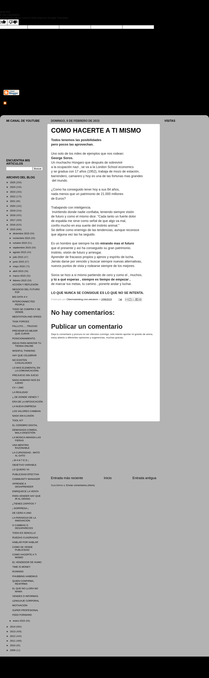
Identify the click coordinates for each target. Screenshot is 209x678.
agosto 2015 (20, 252)
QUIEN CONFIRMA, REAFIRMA (23, 582)
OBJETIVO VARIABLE (24, 465)
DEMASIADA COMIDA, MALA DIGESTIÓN (24, 431)
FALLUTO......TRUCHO (24, 326)
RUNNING (18, 571)
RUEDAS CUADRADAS (25, 537)
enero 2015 (19, 620)
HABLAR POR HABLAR (25, 542)
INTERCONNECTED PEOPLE (23, 303)
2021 (13, 201)
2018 (13, 215)
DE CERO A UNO (21, 513)
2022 (13, 196)
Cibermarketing (46, 71)
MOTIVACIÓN (20, 605)
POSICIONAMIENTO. (24, 338)
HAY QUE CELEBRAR (24, 355)
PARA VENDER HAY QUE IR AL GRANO (26, 497)
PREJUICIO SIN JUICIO (25, 375)
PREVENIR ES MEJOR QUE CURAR (25, 332)
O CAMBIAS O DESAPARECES (22, 526)
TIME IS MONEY (21, 567)
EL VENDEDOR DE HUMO (27, 562)
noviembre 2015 (22, 238)
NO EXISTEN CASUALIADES (22, 361)
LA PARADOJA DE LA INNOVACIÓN (24, 519)
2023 (13, 192)
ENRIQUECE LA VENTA (25, 491)
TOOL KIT (17, 420)
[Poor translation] (13, 22)
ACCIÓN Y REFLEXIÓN (25, 284)
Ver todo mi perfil (13, 108)
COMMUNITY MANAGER (26, 479)
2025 (13, 182)
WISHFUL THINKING (23, 350)
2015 (13, 229)
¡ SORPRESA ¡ (20, 508)
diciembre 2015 (21, 233)
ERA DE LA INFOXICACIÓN (27, 401)
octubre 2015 (20, 243)
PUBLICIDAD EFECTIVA (25, 474)
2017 (13, 220)
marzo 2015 (19, 275)
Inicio (108, 478)
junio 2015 (19, 261)
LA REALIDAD (20, 392)
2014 (13, 626)
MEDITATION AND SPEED (26, 316)
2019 (13, 210)
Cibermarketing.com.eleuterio (24, 103)
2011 (13, 640)
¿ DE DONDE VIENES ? (25, 397)
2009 (13, 650)
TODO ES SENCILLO (24, 533)
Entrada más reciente (67, 478)
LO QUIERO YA (20, 469)
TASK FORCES (20, 321)
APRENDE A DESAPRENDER (22, 485)
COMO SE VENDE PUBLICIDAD (22, 548)
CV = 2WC (18, 387)
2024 (13, 187)
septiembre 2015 (22, 247)
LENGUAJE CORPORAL (25, 600)
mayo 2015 (19, 266)
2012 (13, 636)
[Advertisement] (103, 448)
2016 (13, 224)
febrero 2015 (20, 280)
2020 (13, 206)
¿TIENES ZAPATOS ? (24, 503)
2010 (13, 645)
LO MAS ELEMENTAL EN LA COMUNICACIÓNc (26, 369)
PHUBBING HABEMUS (25, 576)
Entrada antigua (144, 478)
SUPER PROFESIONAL (25, 610)
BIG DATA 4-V (20, 297)
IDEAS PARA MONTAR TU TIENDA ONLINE (26, 344)
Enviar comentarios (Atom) (80, 485)
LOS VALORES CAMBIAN (26, 411)
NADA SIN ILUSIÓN (23, 415)
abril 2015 (18, 271)
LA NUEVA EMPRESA (24, 406)
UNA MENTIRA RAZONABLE (21, 446)
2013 (13, 631)
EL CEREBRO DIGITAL (25, 425)
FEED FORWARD (22, 615)
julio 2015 (18, 257)
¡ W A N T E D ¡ (20, 460)
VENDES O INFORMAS (25, 596)
